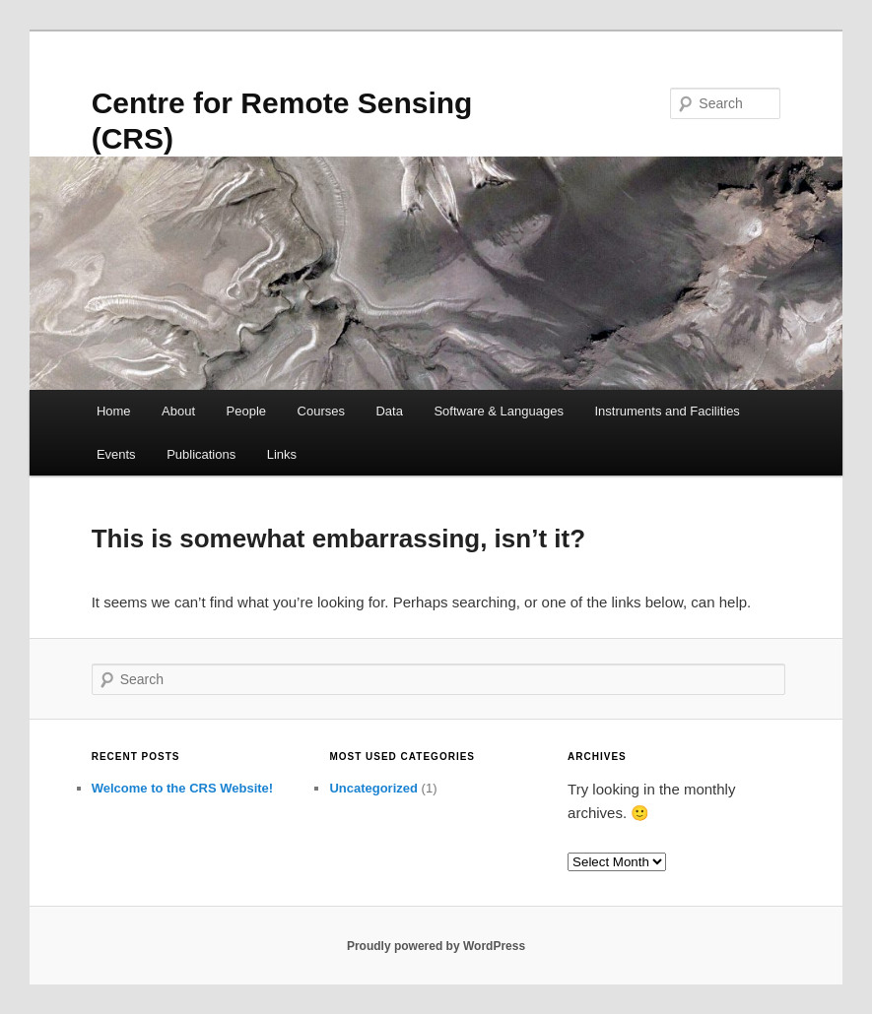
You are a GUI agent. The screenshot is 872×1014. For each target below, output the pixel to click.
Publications (201, 454)
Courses (321, 411)
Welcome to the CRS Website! (182, 788)
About (178, 411)
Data (388, 411)
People (246, 411)
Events (116, 454)
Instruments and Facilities (666, 411)
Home (114, 411)
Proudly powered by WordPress (436, 946)
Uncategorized (373, 788)
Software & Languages (499, 411)
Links (282, 454)
